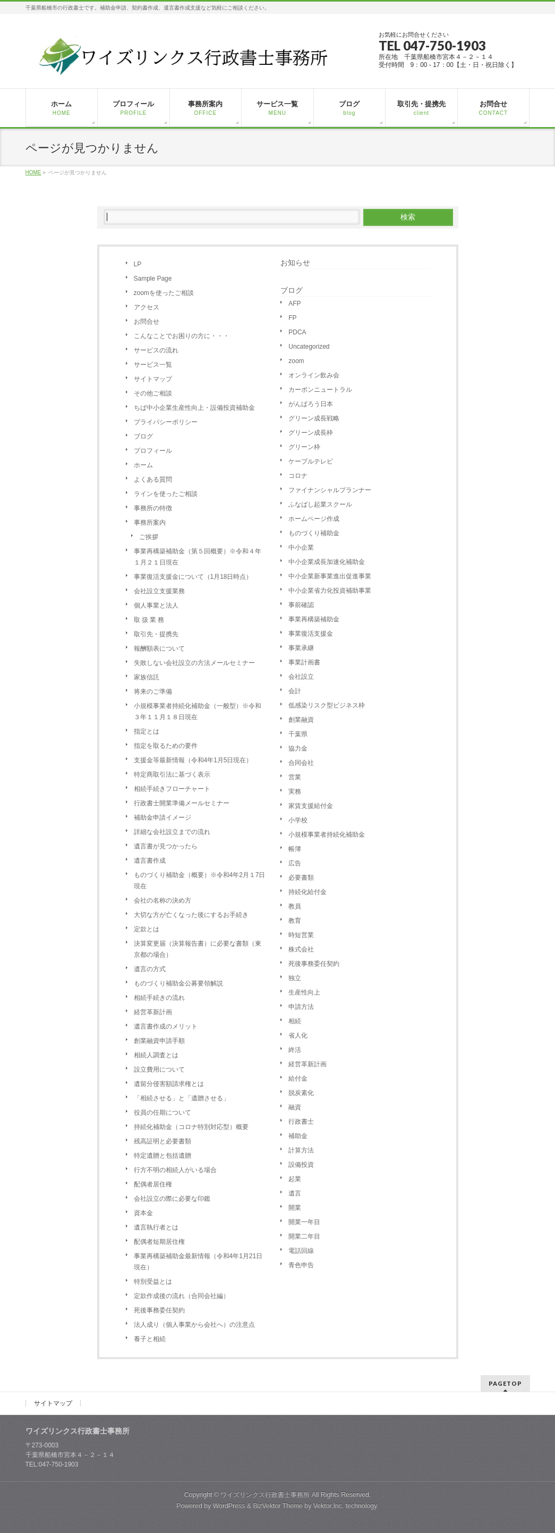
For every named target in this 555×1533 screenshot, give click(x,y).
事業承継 (301, 648)
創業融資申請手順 (159, 1041)
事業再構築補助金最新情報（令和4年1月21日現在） (198, 1261)
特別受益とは (153, 1281)
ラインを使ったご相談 (166, 494)
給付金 (298, 1078)
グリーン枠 (304, 447)
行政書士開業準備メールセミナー (181, 803)
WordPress (229, 1506)
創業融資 (301, 719)
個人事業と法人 (156, 605)
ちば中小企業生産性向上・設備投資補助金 (194, 407)
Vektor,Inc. (328, 1506)
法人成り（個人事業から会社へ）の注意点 (194, 1324)
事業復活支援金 (310, 633)
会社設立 (301, 676)
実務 (294, 791)
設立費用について (159, 1069)
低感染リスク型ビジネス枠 (326, 705)
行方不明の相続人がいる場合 (175, 1170)
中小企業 (301, 547)
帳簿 (294, 849)
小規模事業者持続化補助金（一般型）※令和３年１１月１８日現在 (197, 711)
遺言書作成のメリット (166, 1026)
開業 (294, 1207)
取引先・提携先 (156, 634)
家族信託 (146, 677)
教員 (294, 906)
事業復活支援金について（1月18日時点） (193, 576)
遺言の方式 (150, 969)
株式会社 (301, 949)
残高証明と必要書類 (162, 1141)
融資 (294, 1107)
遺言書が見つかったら (166, 846)
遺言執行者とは (156, 1227)
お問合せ (146, 321)
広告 (294, 863)
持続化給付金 (307, 892)
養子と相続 (150, 1339)
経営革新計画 (153, 1012)
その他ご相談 (153, 393)
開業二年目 (304, 1236)
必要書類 (301, 877)
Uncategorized (308, 346)
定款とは (146, 929)
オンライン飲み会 (313, 375)
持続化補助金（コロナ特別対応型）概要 (191, 1127)
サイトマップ (153, 379)
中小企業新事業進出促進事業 (329, 576)
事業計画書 (304, 662)
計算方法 (301, 1150)
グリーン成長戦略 (313, 418)
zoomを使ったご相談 (164, 293)
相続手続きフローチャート (172, 789)
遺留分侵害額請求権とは (169, 1084)
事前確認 (301, 605)
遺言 (294, 1193)
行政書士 (301, 1121)
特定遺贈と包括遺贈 (162, 1155)
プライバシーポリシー (166, 422)
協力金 (298, 748)
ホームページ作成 (313, 519)
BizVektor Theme (278, 1506)
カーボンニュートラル (320, 389)
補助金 (298, 1136)
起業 (294, 1179)
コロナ (298, 475)
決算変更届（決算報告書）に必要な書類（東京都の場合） (197, 949)
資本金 (143, 1213)
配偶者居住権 (153, 1184)
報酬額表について (159, 648)
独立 (294, 978)
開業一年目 (304, 1222)
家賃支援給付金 (310, 806)
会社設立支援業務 (159, 591)
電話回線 (301, 1250)
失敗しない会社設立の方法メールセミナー (194, 663)
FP (292, 318)
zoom (296, 361)
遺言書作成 (150, 860)
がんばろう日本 (310, 404)
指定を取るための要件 (166, 745)
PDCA (297, 332)
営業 (294, 777)
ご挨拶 (148, 537)
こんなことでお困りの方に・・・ (181, 336)
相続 (294, 1021)
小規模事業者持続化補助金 (326, 834)
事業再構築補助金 (313, 619)
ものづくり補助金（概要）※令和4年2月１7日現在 (200, 880)
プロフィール (153, 450)
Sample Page (153, 278)
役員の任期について (162, 1112)
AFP (294, 303)
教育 (294, 920)
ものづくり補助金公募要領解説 (178, 983)
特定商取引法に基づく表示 (172, 774)
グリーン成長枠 (310, 432)
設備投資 (301, 1164)
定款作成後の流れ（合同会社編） (181, 1296)
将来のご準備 (153, 691)
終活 (294, 1050)
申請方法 (301, 1006)
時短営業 (301, 935)
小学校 (298, 820)
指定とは (146, 731)
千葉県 (298, 734)
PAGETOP (505, 1383)
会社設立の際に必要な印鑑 (172, 1198)
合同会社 (301, 762)
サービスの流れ (156, 350)
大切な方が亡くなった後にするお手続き (191, 915)
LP (138, 264)
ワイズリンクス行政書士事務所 (265, 1494)
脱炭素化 (301, 1093)
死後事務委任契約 (159, 1310)
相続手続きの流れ (159, 997)
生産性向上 (304, 992)
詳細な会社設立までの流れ (172, 832)
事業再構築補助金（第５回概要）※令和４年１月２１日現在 (197, 557)
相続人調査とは (156, 1055)
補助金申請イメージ (162, 817)
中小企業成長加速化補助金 (326, 562)
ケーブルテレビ (310, 461)
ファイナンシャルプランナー (329, 490)
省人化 (298, 1035)
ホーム (143, 465)
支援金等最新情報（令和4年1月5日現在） (193, 760)
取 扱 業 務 (149, 620)
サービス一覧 (153, 364)
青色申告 (301, 1265)
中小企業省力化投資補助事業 (329, 590)
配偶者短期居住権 (159, 1241)
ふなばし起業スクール (320, 504)
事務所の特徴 (153, 508)
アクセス (146, 307)
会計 (294, 691)
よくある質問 (153, 479)
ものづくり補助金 (313, 533)
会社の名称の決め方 (162, 900)
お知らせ (295, 262)
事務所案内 (150, 522)
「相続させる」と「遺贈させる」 (181, 1098)
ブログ (143, 436)
